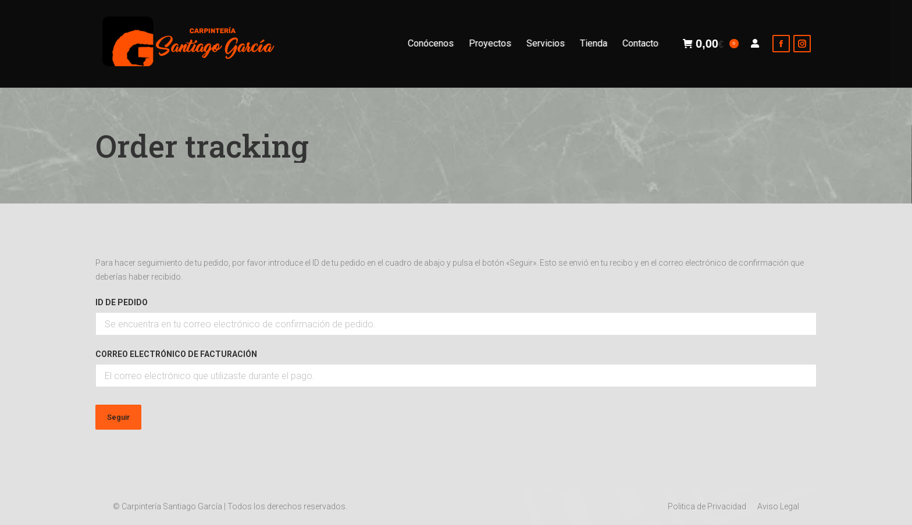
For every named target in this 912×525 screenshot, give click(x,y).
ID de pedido (121, 302)
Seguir (118, 417)
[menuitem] (431, 43)
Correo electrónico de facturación (176, 354)
